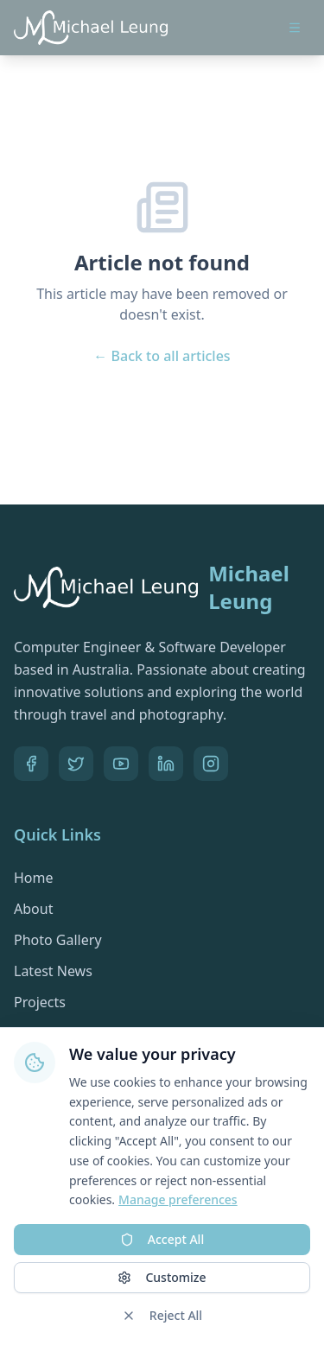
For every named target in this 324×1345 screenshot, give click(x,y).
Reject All (162, 1315)
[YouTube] (121, 763)
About (33, 908)
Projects (40, 1002)
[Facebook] (31, 763)
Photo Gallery (58, 939)
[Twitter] (76, 763)
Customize (162, 1277)
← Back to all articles (161, 355)
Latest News (53, 970)
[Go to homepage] (91, 27)
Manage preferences (178, 1199)
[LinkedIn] (166, 763)
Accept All (162, 1239)
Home (34, 877)
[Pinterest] (211, 763)
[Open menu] (294, 27)
